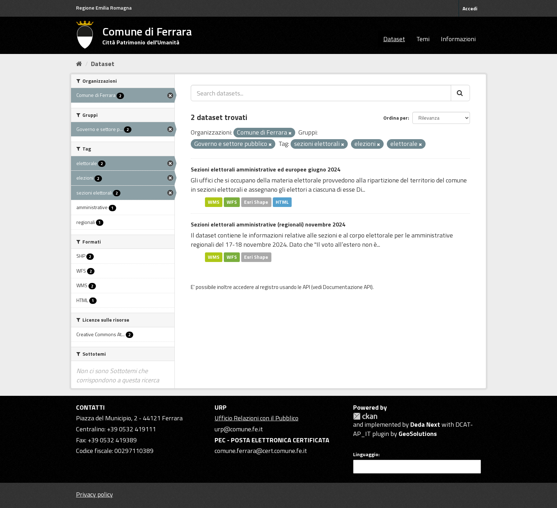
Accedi (470, 8)
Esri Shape (256, 202)
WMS (214, 202)
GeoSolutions (418, 433)
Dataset (394, 39)
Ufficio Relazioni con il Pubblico (256, 418)
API (306, 287)
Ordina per (395, 117)
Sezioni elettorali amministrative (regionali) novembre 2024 (268, 224)
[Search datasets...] (321, 93)
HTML (282, 202)
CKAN (365, 416)
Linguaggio (365, 454)
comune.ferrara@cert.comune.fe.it (261, 450)
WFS (232, 202)
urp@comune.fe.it (239, 429)
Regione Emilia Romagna (104, 7)
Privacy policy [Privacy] (94, 494)
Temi (422, 39)
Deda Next (425, 424)
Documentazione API (347, 287)
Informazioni (458, 39)
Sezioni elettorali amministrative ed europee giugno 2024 (265, 169)
